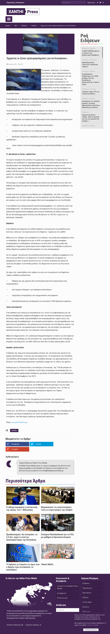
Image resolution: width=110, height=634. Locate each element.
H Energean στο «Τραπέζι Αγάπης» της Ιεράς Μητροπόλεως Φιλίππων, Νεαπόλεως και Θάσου (91, 102)
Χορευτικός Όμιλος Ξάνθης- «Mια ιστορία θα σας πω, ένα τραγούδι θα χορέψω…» (91, 116)
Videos (85, 611)
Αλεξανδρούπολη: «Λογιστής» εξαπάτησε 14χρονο (91, 62)
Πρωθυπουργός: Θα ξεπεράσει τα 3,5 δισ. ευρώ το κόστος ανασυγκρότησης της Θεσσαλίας (21, 532)
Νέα (16, 25)
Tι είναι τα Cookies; (93, 625)
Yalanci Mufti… (47, 559)
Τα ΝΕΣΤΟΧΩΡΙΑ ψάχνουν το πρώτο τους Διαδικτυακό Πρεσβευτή (91, 51)
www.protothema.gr (19, 422)
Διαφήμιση (61, 588)
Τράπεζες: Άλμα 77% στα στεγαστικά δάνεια (91, 91)
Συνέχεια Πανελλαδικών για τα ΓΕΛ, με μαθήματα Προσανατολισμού (57, 530)
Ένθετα (85, 592)
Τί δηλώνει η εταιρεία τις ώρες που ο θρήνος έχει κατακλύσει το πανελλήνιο (23, 562)
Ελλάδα (33, 25)
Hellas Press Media (33, 629)
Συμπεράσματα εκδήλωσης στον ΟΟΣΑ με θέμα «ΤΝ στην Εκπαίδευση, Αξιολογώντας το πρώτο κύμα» (91, 77)
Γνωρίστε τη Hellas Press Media (67, 582)
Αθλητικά (86, 606)
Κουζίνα (85, 602)
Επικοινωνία (62, 593)
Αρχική (7, 25)
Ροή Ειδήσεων (90, 38)
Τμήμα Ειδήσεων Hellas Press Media (33, 458)
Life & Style (87, 597)
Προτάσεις (86, 588)
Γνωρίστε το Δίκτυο (33, 620)
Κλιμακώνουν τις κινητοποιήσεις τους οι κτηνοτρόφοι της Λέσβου (56, 503)
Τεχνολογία (87, 583)
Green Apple (68, 629)
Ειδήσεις (24, 25)
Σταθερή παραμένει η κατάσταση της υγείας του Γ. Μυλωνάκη (21, 503)
